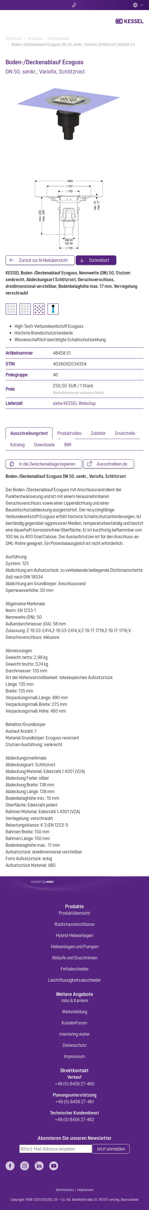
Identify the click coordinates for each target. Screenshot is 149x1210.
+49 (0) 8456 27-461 (74, 1101)
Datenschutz (74, 1045)
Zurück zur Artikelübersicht (43, 260)
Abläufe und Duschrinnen (74, 957)
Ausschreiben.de (112, 463)
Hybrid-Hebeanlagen (74, 935)
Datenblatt (99, 260)
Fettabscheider (75, 968)
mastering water (74, 1033)
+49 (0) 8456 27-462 (74, 1119)
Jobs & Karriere (74, 1000)
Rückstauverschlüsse (74, 924)
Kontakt (74, 5)
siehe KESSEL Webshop (74, 403)
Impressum (74, 1056)
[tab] (29, 433)
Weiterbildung (74, 1011)
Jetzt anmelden (111, 1148)
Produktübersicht (74, 912)
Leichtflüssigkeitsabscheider (74, 980)
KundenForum (74, 1022)
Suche (28, 5)
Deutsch (138, 5)
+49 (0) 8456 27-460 (74, 1083)
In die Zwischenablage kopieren (47, 463)
